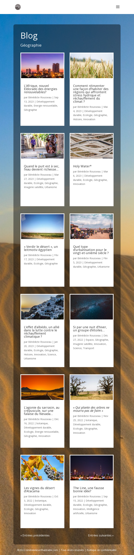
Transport (88, 348)
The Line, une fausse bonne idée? (88, 489)
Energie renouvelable (45, 105)
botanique (42, 423)
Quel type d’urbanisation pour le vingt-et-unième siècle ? (91, 249)
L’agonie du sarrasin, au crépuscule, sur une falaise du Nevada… (41, 410)
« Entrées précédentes (35, 535)
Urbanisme (51, 187)
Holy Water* (82, 166)
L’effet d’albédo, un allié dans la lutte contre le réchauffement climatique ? (41, 332)
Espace (90, 339)
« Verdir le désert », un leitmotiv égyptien (41, 248)
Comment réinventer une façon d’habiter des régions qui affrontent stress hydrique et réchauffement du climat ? (91, 94)
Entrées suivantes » (101, 535)
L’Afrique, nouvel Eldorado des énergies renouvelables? (40, 89)
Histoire (28, 354)
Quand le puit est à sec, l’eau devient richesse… (41, 167)
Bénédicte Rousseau (39, 97)
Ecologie (38, 183)
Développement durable (37, 427)
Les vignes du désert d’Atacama (39, 489)
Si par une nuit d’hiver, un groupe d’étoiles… (90, 328)
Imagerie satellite (33, 187)
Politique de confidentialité (102, 550)
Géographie (30, 109)
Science (51, 354)
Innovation (40, 354)
